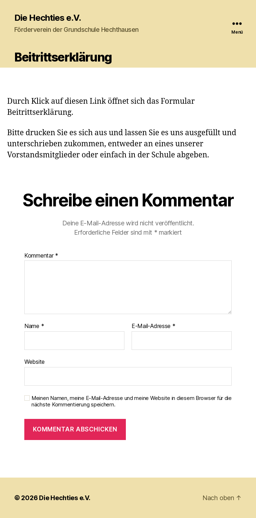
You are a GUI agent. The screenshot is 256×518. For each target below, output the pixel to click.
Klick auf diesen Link (68, 101)
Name (34, 326)
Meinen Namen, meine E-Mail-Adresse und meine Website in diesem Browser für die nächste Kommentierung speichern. (131, 401)
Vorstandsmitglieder (43, 155)
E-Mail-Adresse (154, 326)
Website (34, 361)
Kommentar (41, 256)
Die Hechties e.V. (47, 18)
